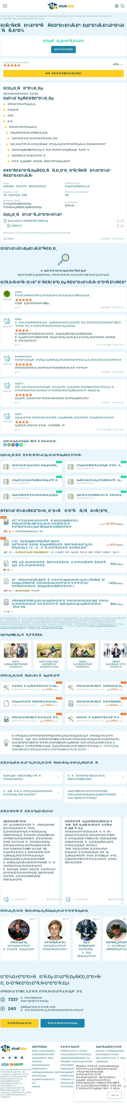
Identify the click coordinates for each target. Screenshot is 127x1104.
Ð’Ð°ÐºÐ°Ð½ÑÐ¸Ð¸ (69, 1086)
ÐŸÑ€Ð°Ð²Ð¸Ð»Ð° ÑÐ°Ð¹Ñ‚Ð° (74, 1051)
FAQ (33, 1083)
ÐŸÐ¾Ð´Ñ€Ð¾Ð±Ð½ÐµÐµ (62, 1023)
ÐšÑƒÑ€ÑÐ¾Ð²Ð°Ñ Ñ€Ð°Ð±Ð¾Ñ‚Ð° (24, 186)
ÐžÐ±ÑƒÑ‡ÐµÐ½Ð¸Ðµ (19, 1023)
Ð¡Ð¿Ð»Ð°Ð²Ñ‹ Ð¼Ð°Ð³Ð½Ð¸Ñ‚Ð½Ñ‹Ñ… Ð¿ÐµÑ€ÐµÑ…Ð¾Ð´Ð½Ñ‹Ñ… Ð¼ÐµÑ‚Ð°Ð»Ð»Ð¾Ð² (64, 417)
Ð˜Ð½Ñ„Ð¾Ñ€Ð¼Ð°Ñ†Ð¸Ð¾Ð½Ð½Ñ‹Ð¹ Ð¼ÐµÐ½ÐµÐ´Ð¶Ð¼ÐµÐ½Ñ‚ (52, 295)
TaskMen (8, 238)
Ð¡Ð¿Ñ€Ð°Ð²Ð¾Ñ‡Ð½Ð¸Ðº (43, 1079)
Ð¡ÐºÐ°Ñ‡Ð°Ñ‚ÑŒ (63, 49)
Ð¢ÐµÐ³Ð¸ (36, 1086)
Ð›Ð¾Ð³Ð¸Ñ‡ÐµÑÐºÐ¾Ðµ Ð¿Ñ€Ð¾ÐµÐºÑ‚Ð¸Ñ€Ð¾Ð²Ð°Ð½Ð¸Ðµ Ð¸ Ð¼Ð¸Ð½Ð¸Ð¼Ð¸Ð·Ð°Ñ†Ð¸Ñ (69, 360)
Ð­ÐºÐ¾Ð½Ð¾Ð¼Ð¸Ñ (41, 1065)
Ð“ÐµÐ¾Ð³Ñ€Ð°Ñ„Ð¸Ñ (78, 186)
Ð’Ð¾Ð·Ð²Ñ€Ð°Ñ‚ (68, 1065)
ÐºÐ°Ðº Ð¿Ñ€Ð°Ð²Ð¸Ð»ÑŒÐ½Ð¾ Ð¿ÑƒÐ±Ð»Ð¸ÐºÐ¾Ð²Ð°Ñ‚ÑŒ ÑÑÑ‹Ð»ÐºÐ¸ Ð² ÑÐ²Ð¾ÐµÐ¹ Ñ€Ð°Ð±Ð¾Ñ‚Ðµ (58, 627)
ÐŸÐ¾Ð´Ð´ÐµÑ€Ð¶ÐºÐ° (71, 1083)
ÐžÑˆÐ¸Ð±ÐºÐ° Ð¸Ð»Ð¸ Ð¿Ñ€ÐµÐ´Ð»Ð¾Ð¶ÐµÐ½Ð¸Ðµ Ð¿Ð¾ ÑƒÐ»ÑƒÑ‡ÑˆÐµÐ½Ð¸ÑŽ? (37, 233)
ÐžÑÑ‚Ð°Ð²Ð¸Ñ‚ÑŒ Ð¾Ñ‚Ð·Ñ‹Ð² (63, 73)
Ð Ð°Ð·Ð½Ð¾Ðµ (39, 1076)
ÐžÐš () (114, 1095)
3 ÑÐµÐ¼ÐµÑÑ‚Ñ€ (15, 195)
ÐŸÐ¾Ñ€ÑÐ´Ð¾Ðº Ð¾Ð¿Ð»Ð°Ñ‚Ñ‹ (76, 1061)
